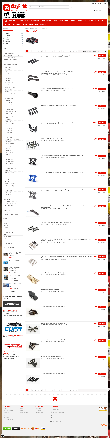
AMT (5, 238)
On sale (21, 410)
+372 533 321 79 (57, 418)
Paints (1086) (7, 62)
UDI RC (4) (7, 170)
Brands (21, 408)
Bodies (80, 20)
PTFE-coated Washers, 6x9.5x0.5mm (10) (52, 138)
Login (99, 3)
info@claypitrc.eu (57, 421)
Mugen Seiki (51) (9, 89)
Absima (6, 223)
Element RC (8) (8, 78)
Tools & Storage (16, 24)
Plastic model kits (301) (11, 59)
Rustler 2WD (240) (10, 109)
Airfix (5, 230)
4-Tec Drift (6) (9, 102)
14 (66, 51)
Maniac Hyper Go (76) (10, 87)
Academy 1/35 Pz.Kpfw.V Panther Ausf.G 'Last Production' (15, 254)
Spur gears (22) (8, 190)
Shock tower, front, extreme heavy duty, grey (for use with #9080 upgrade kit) (62, 189)
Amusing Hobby (8, 241)
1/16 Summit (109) (10, 166)
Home (26, 28)
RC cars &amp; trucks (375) (12, 55)
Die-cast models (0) (9, 57)
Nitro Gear (7, 24)
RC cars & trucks (23, 20)
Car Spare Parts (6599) (10, 64)
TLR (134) (7, 96)
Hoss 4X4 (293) (9, 126)
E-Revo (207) (9, 130)
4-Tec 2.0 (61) (9, 105)
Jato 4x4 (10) (9, 128)
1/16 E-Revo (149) (10, 161)
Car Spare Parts (63, 20)
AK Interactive (8, 232)
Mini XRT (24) (9, 146)
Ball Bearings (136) (9, 186)
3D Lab (31, 24)
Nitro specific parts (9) (11, 168)
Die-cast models (35, 20)
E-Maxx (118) (9, 137)
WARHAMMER (13, 20)
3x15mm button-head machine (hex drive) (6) (53, 340)
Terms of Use (7, 417)
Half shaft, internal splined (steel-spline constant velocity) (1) (57, 88)
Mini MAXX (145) (10, 143)
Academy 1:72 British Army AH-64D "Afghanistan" (14, 269)
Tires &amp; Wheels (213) (11, 201)
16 (73, 51)
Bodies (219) (7, 199)
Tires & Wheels (89, 20)
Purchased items (39, 412)
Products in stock (24, 412)
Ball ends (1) (8, 194)
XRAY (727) (7, 179)
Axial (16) (7, 73)
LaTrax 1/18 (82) (9, 82)
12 (59, 51)
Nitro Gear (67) (8, 205)
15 (70, 51)
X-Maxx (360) (9, 150)
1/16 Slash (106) (10, 163)
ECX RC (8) (7, 76)
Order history (38, 410)
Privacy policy (7, 414)
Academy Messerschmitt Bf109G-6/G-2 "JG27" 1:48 (15, 285)
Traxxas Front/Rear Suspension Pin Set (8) (52, 273)
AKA (5, 234)
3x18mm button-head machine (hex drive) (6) (53, 373)
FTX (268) (7, 80)
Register (104, 3)
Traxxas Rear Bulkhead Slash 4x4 (50, 289)
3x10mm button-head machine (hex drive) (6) (53, 306)
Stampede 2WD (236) (11, 111)
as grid (90, 51)
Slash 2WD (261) (10, 113)
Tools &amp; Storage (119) (11, 208)
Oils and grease (99, 20)
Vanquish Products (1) (10, 172)
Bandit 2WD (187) (10, 107)
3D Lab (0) (6, 212)
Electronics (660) (9, 197)
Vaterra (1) (7, 174)
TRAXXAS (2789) (9, 98)
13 (63, 51)
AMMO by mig (7, 236)
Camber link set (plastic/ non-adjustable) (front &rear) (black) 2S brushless (61, 55)
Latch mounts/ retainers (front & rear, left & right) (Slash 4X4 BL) (58, 105)
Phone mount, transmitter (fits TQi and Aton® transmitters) (57, 122)
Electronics (73, 20)
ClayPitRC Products (40, 24)
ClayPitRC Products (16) (11, 214)
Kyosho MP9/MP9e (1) (10, 183)
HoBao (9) (7, 69)
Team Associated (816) (10, 93)
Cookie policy (7, 415)
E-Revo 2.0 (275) (10, 132)
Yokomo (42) (8, 181)
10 (52, 51)
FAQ (5, 408)
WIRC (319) (7, 177)
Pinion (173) (8, 192)
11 (56, 51)
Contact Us (6, 412)
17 (76, 51)
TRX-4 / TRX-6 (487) (10, 157)
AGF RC (6, 227)
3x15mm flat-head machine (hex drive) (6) (52, 356)
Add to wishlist (101, 58)
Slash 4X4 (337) (10, 121)
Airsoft (25, 24)
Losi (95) (7, 85)
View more (12, 291)
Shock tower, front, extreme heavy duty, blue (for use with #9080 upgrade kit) (62, 172)
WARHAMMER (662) (9, 53)
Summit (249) (9, 135)
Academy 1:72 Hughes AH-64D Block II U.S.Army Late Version (16, 277)
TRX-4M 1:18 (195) (10, 159)
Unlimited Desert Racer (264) (12, 139)
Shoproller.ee (104, 425)
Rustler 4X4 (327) (10, 119)
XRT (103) (8, 155)
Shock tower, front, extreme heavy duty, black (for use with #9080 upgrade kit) (62, 155)
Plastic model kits (46, 20)
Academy (6, 225)
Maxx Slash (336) (10, 152)
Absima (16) (8, 67)
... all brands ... (8, 243)
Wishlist (37, 414)
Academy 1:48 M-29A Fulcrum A (14, 261)
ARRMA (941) (8, 71)
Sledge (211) (9, 141)
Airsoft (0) (7, 210)
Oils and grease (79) (10, 203)
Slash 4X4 (45, 28)
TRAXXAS (39, 28)
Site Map (22, 414)
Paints (55, 20)
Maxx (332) (8, 148)
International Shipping (9, 410)
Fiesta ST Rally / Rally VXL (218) (12, 116)
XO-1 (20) (8, 100)
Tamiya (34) (7, 91)
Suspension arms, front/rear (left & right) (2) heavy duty (56, 222)
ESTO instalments (8, 419)
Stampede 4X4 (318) (11, 123)
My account (38, 408)
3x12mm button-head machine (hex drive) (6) (53, 323)
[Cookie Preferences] (2, 435)
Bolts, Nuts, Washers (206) (11, 188)
